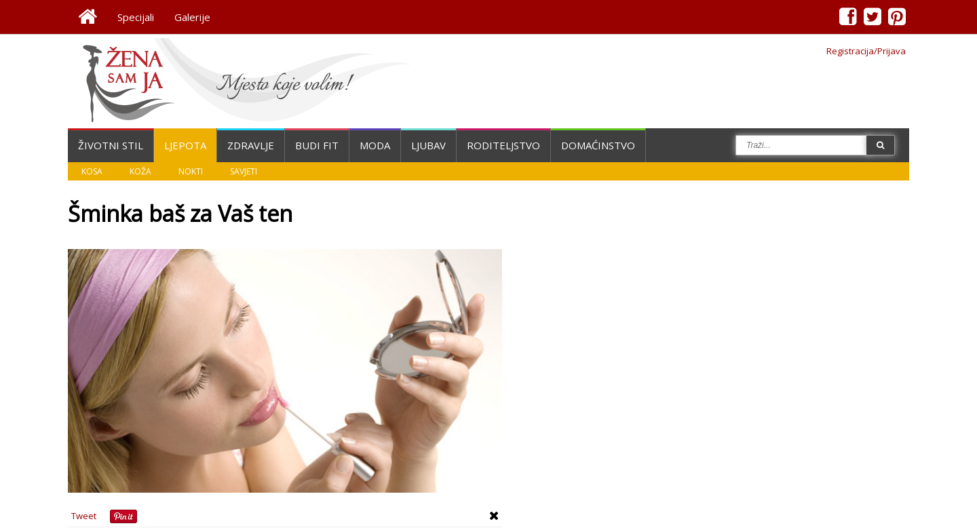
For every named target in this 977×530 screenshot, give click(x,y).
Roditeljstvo (503, 145)
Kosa (91, 171)
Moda (375, 145)
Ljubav (428, 145)
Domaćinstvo (598, 145)
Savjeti (243, 171)
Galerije (192, 17)
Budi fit (317, 145)
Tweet (83, 516)
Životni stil (110, 145)
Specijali (135, 17)
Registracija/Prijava (866, 51)
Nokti (190, 171)
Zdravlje (250, 145)
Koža (140, 171)
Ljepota (185, 145)
